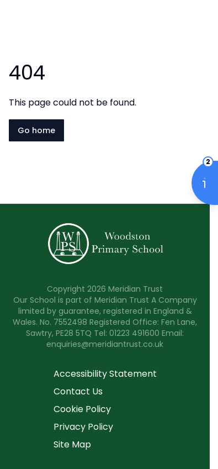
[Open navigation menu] (202, 26)
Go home (36, 130)
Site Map (72, 444)
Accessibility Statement (105, 373)
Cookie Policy (82, 409)
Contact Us (78, 391)
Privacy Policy (83, 426)
